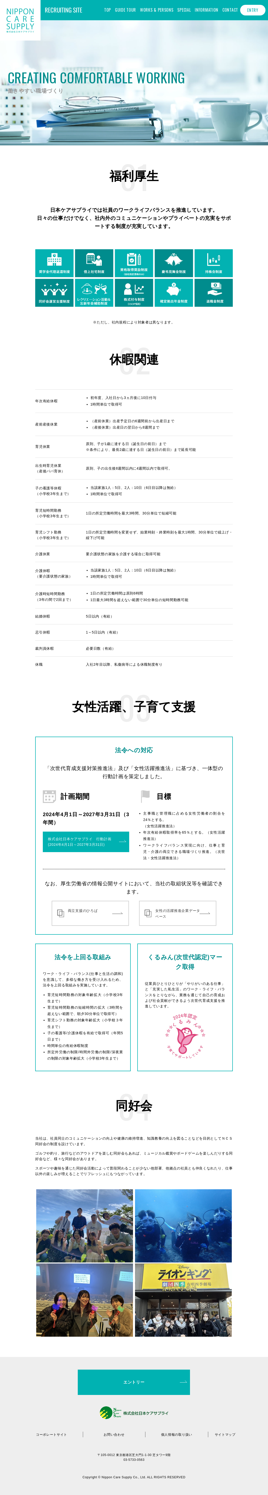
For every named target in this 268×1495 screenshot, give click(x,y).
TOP (107, 10)
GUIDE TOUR (125, 10)
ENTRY (252, 10)
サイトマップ (225, 1434)
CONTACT (230, 10)
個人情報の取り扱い (176, 1434)
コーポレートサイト (51, 1434)
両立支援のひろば (83, 910)
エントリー (134, 1382)
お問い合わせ (114, 1434)
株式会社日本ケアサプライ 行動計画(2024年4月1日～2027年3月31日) (79, 842)
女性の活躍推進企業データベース (177, 913)
